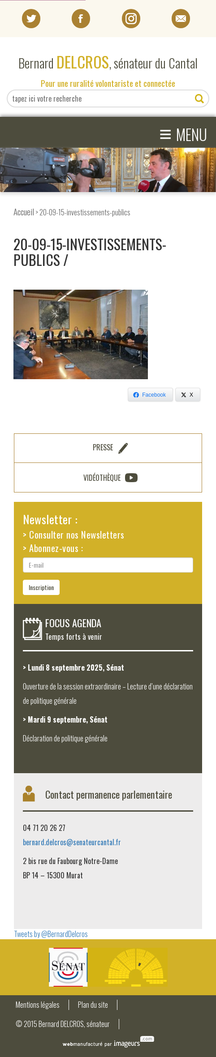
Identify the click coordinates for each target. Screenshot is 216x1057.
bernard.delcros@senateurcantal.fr (72, 842)
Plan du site (93, 1005)
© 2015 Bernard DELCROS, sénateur (63, 1024)
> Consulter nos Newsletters (74, 534)
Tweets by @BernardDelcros (51, 934)
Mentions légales (38, 1005)
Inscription (41, 587)
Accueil (23, 211)
